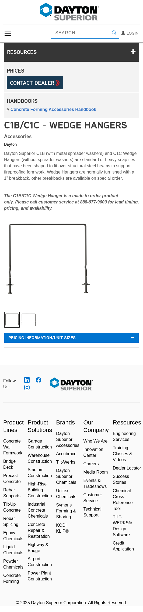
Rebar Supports (11, 493)
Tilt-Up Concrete (12, 507)
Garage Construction (40, 444)
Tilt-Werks (65, 462)
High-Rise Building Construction (40, 490)
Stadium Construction (40, 472)
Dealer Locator (127, 468)
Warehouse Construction (40, 458)
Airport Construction (40, 561)
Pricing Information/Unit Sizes (71, 337)
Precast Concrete (12, 478)
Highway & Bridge (38, 547)
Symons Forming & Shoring (66, 511)
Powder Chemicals (13, 564)
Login (129, 33)
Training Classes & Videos (122, 454)
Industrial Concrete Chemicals (38, 510)
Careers (91, 463)
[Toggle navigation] (8, 34)
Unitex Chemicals (66, 493)
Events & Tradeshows (95, 483)
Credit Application (123, 546)
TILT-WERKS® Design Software (122, 526)
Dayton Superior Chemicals (66, 476)
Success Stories (121, 479)
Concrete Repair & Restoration (39, 530)
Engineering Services (124, 436)
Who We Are (95, 441)
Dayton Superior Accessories (67, 439)
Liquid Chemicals (13, 550)
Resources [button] (71, 52)
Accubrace (66, 453)
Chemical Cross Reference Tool (123, 499)
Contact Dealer (35, 83)
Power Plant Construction (40, 576)
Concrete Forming (12, 578)
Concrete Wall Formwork (12, 447)
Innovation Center (93, 452)
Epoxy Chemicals (13, 536)
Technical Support (92, 512)
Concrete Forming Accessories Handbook (53, 109)
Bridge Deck (9, 464)
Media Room (95, 472)
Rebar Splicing (10, 521)
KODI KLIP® (62, 528)
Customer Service (92, 497)
